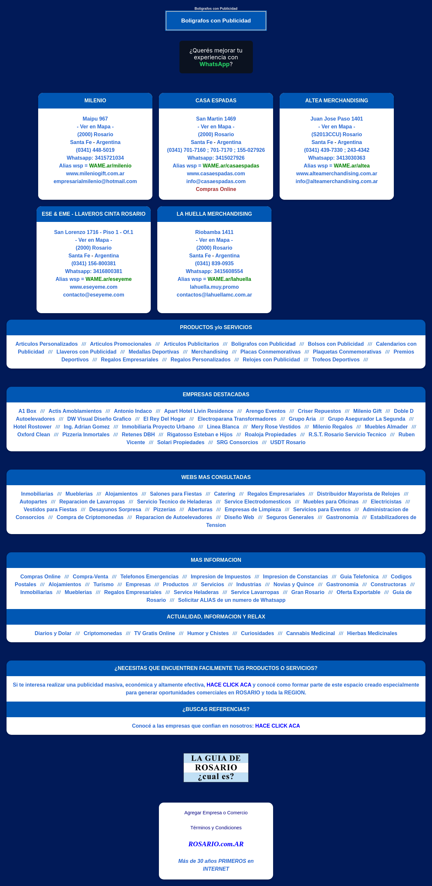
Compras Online (40, 576)
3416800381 (107, 271)
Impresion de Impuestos (221, 576)
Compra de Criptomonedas (89, 517)
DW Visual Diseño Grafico (99, 419)
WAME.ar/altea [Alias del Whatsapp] (352, 165)
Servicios (212, 584)
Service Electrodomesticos (257, 501)
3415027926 (230, 158)
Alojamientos (121, 494)
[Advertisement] (333, 259)
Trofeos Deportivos (336, 359)
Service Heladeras (196, 592)
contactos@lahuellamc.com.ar (214, 295)
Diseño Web (239, 517)
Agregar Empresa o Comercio (216, 812)
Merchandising (209, 352)
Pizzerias (164, 509)
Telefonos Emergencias (149, 576)
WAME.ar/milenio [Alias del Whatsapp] (110, 165)
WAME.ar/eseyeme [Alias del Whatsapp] (108, 279)
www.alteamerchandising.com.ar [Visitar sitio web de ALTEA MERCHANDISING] (336, 173)
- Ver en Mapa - (95, 126)
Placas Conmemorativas (270, 352)
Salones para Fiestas (176, 494)
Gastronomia (342, 517)
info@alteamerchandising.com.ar (337, 181)
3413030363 (350, 158)
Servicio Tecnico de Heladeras (174, 501)
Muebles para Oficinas (331, 501)
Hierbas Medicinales (372, 633)
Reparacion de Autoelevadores (174, 517)
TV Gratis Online (154, 633)
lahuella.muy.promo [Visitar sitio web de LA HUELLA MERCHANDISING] (214, 287)
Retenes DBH (138, 434)
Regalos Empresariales (129, 359)
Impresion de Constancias (295, 576)
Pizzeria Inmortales (86, 434)
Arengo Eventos (266, 411)
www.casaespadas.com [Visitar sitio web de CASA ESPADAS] (216, 173)
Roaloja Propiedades (270, 434)
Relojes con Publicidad (271, 359)
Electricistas (386, 501)
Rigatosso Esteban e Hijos (200, 434)
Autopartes (33, 501)
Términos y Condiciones (215, 827)
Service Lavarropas (255, 592)
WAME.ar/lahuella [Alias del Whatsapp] (229, 279)
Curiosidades (257, 633)
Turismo (103, 584)
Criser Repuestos (319, 411)
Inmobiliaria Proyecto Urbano (158, 426)
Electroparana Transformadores (237, 419)
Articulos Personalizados (46, 344)
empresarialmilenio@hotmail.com (95, 181)
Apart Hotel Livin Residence (199, 411)
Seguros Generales (290, 517)
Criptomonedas (103, 633)
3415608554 (228, 271)
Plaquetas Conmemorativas (347, 352)
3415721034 (109, 158)
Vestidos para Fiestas (50, 509)
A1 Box (27, 411)
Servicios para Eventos (322, 509)
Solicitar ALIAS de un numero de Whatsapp (231, 600)
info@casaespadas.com (216, 181)
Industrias (248, 584)
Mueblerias (79, 494)
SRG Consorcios (237, 442)
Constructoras (388, 584)
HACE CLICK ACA (229, 685)
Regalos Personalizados (201, 359)
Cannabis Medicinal (310, 633)
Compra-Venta (90, 576)
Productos (176, 584)
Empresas (138, 584)
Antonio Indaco (133, 411)
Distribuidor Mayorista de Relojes (358, 494)
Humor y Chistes (208, 633)
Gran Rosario (307, 592)
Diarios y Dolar (53, 633)
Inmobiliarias (37, 494)
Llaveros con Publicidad (86, 352)
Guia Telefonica (359, 576)
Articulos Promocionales (121, 344)
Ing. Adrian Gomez (87, 426)
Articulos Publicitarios (191, 344)
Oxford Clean (33, 434)
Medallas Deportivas (154, 352)
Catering (224, 494)
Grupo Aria (302, 419)
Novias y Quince (293, 584)
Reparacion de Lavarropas (92, 501)
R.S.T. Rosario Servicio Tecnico (347, 434)
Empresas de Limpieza (253, 509)
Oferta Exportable (358, 592)
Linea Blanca (223, 426)
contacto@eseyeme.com (93, 295)
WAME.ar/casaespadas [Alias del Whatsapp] (231, 165)
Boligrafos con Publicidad (263, 344)
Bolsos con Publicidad (336, 344)
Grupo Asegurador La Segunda (366, 419)
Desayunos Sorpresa (115, 509)
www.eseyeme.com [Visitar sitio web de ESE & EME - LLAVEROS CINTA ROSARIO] (93, 287)
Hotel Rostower (32, 426)
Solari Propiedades (181, 442)
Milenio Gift (367, 411)
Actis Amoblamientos (75, 411)
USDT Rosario (288, 442)
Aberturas (200, 509)
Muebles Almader (386, 426)
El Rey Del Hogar (165, 419)
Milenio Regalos (333, 426)
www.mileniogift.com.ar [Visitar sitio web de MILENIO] (95, 173)
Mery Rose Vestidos (276, 426)
